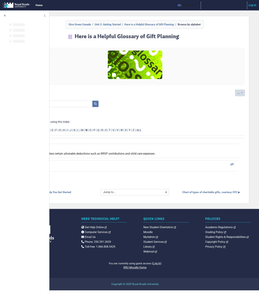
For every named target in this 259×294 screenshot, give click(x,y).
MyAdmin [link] (170, 240)
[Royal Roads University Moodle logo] (75, 237)
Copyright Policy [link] (226, 245)
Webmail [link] (169, 255)
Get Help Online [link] (122, 234)
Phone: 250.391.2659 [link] (125, 249)
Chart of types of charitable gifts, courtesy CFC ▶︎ (216, 194)
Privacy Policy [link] (225, 250)
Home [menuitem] (39, 5)
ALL (175, 130)
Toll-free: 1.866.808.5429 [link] (127, 254)
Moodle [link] (167, 235)
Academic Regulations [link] (230, 231)
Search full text (76, 109)
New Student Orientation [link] (179, 231)
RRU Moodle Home (154, 271)
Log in (252, 5)
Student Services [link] (174, 245)
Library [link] (168, 250)
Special (66, 130)
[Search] (95, 104)
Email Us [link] (117, 244)
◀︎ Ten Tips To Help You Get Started (87, 194)
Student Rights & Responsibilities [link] (236, 240)
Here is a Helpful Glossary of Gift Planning (168, 24)
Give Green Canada (99, 24)
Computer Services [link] (124, 239)
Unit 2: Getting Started (127, 24)
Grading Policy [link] (225, 235)
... (243, 92)
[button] (188, 5)
